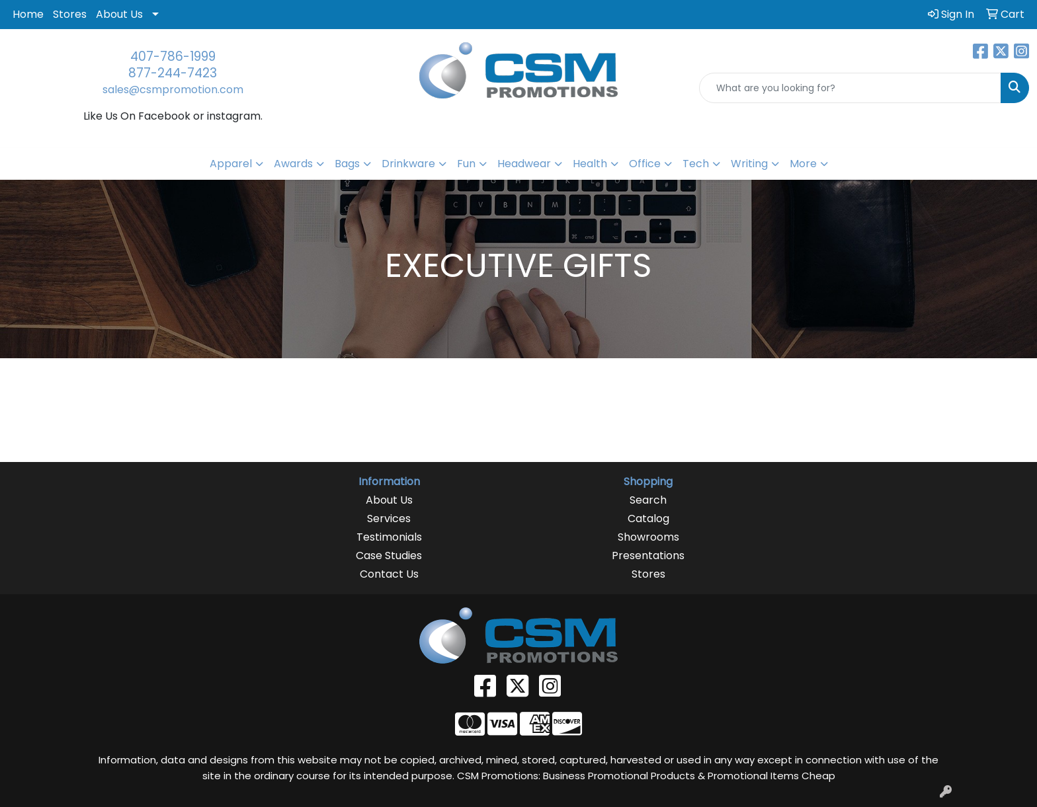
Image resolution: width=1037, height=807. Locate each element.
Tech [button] (696, 163)
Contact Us (389, 574)
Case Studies (389, 555)
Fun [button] (466, 163)
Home (28, 14)
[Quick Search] (850, 88)
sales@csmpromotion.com (173, 89)
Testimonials (389, 537)
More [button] (803, 163)
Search (648, 500)
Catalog (648, 518)
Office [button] (645, 163)
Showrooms (648, 537)
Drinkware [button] (408, 163)
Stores (70, 14)
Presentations (648, 555)
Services (389, 518)
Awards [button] (293, 163)
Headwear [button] (524, 163)
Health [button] (590, 163)
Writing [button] (749, 163)
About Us (119, 14)
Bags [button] (347, 163)
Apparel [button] (231, 163)
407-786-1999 (173, 56)
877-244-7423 (172, 73)
